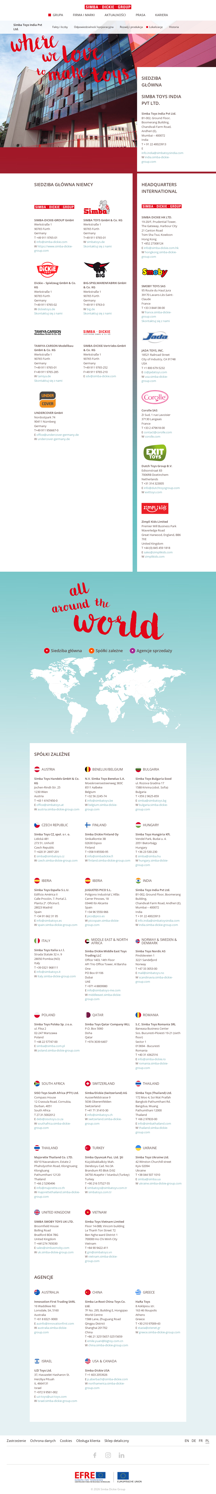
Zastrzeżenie (16, 1440)
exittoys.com (153, 492)
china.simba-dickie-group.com (108, 1345)
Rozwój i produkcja (130, 27)
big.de (91, 309)
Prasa (138, 15)
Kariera (159, 15)
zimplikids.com (155, 556)
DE (194, 1440)
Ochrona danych (43, 1440)
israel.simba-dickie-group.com (57, 1401)
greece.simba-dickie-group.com (159, 1332)
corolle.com (152, 436)
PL (207, 1440)
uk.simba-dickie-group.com (56, 1252)
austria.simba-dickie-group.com (58, 809)
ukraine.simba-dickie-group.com (160, 1183)
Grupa (55, 15)
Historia (172, 27)
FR (201, 1440)
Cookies (66, 1440)
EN (187, 1440)
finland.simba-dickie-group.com (109, 860)
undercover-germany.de (54, 439)
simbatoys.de (96, 242)
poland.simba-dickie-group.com (59, 1050)
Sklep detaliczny (116, 1440)
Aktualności (113, 15)
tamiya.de (44, 376)
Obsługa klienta (88, 1440)
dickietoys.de (46, 309)
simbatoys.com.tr (100, 1192)
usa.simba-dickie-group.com (155, 379)
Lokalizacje (154, 27)
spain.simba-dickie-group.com (57, 925)
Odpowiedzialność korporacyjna (92, 27)
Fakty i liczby (58, 27)
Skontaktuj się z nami (97, 246)
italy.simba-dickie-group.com (57, 976)
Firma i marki (81, 15)
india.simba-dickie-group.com (155, 159)
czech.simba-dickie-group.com (58, 860)
